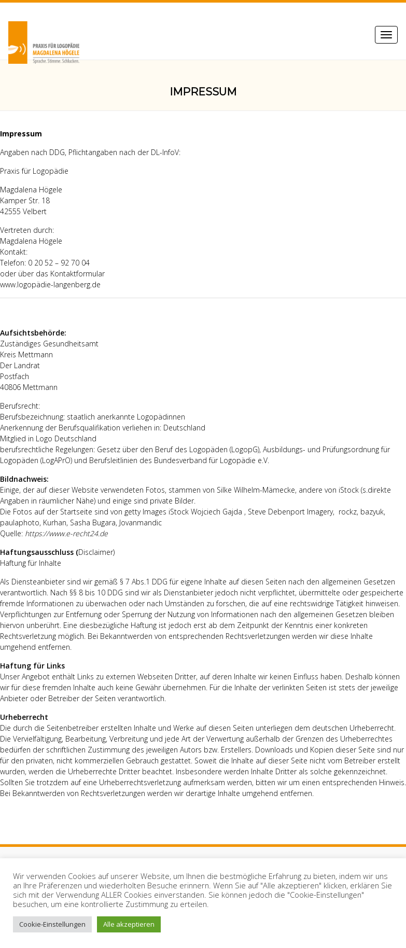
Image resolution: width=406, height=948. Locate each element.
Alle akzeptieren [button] (129, 924)
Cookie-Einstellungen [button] (52, 924)
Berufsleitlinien (113, 460)
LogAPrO (56, 460)
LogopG (244, 449)
